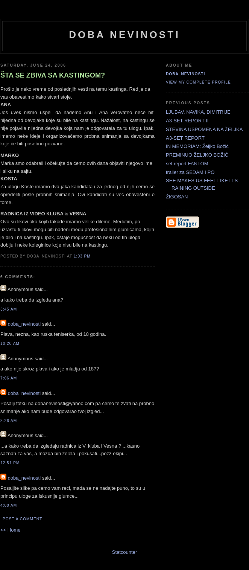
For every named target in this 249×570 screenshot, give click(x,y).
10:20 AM (10, 343)
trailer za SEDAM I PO (190, 172)
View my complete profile (198, 82)
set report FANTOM (187, 163)
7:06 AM (8, 378)
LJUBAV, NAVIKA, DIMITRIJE (198, 112)
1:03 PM (82, 256)
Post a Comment (22, 519)
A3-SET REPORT (185, 138)
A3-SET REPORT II (187, 120)
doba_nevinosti (24, 324)
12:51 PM (10, 463)
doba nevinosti (124, 34)
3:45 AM (8, 309)
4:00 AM (8, 505)
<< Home (10, 530)
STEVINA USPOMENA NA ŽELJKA (204, 129)
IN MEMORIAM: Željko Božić (197, 146)
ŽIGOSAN (177, 197)
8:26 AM (8, 421)
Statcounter (124, 552)
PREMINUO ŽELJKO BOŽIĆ (197, 155)
